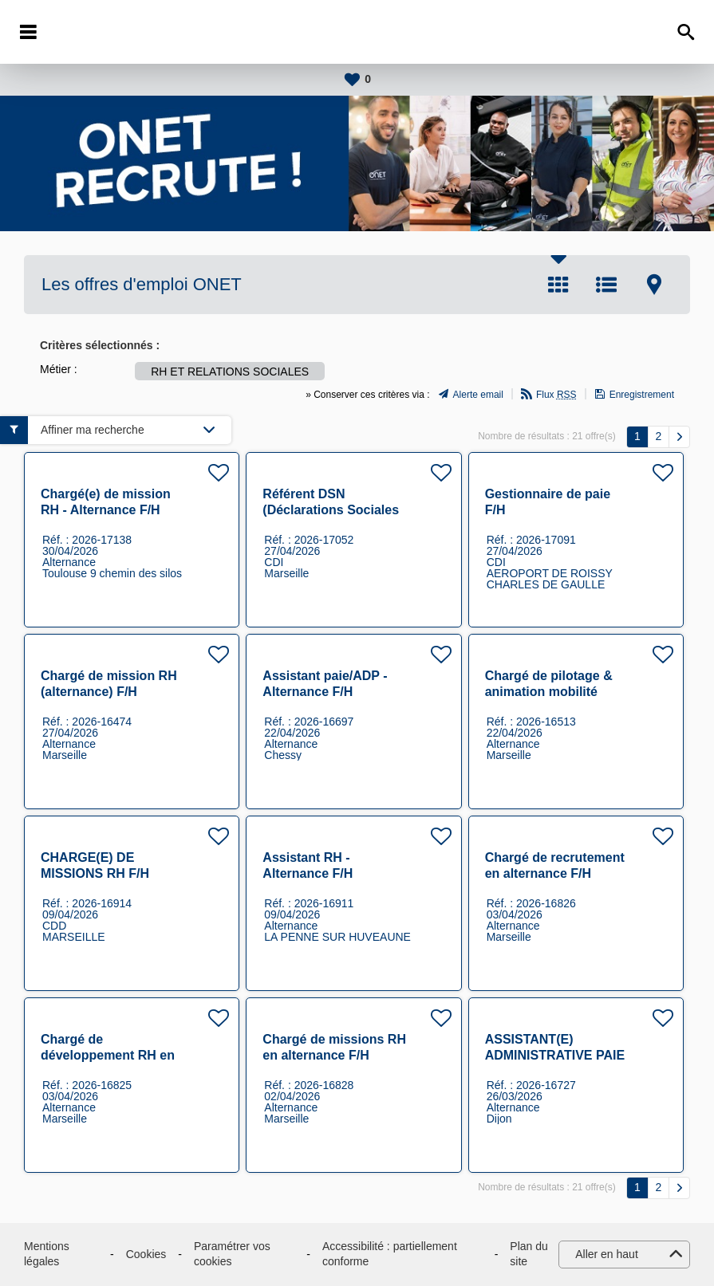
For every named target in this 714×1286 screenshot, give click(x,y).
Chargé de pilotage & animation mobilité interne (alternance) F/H (556, 691)
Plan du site (528, 1254)
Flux (556, 394)
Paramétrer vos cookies (232, 1254)
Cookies (146, 1254)
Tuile (558, 284)
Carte (654, 284)
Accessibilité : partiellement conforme (389, 1254)
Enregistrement (641, 394)
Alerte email (478, 394)
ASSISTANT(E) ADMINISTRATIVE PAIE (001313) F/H (555, 1055)
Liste (606, 284)
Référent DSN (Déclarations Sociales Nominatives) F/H (330, 510)
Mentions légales (46, 1254)
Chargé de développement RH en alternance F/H (108, 1055)
